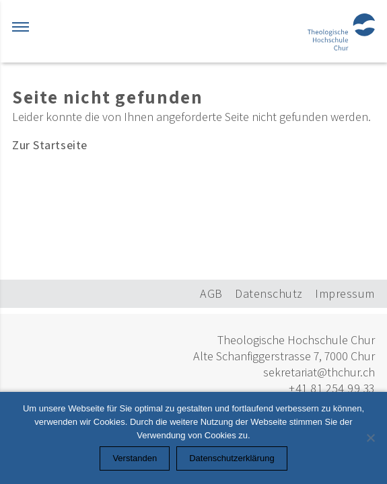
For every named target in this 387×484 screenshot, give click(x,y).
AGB (211, 293)
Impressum (345, 293)
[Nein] (370, 437)
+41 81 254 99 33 (332, 388)
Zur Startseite (49, 145)
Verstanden (134, 458)
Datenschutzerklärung (231, 458)
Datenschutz (269, 293)
